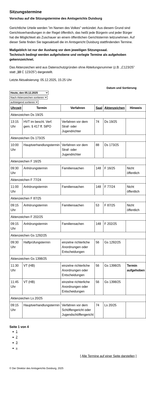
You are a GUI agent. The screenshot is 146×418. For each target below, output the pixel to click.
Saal (99, 108)
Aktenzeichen (114, 108)
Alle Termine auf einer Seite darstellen (108, 356)
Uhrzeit (16, 108)
